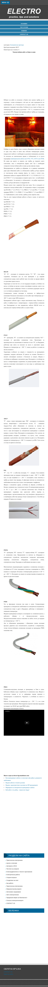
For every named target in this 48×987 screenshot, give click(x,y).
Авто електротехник (12, 894)
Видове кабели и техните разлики (15, 782)
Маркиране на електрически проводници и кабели (20, 787)
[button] (5, 2)
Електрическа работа (13, 874)
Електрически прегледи (17, 45)
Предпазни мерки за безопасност (16, 897)
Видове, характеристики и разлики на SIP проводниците (22, 785)
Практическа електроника (14, 860)
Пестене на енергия (12, 869)
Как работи (9, 883)
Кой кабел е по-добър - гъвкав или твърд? (17, 790)
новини (24, 30)
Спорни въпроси (11, 877)
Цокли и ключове (11, 863)
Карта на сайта (8, 974)
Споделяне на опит (12, 880)
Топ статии (24, 27)
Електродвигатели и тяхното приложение (19, 872)
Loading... (7, 711)
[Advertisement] (24, 66)
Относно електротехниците (14, 900)
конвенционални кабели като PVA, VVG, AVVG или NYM (27, 158)
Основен (24, 23)
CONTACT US (24, 34)
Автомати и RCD (11, 866)
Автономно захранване (13, 892)
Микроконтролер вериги (13, 889)
